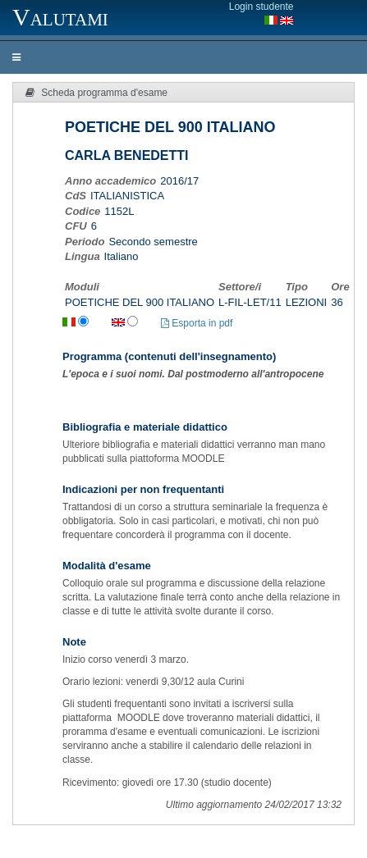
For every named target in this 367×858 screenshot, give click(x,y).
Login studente (261, 6)
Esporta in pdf (196, 323)
